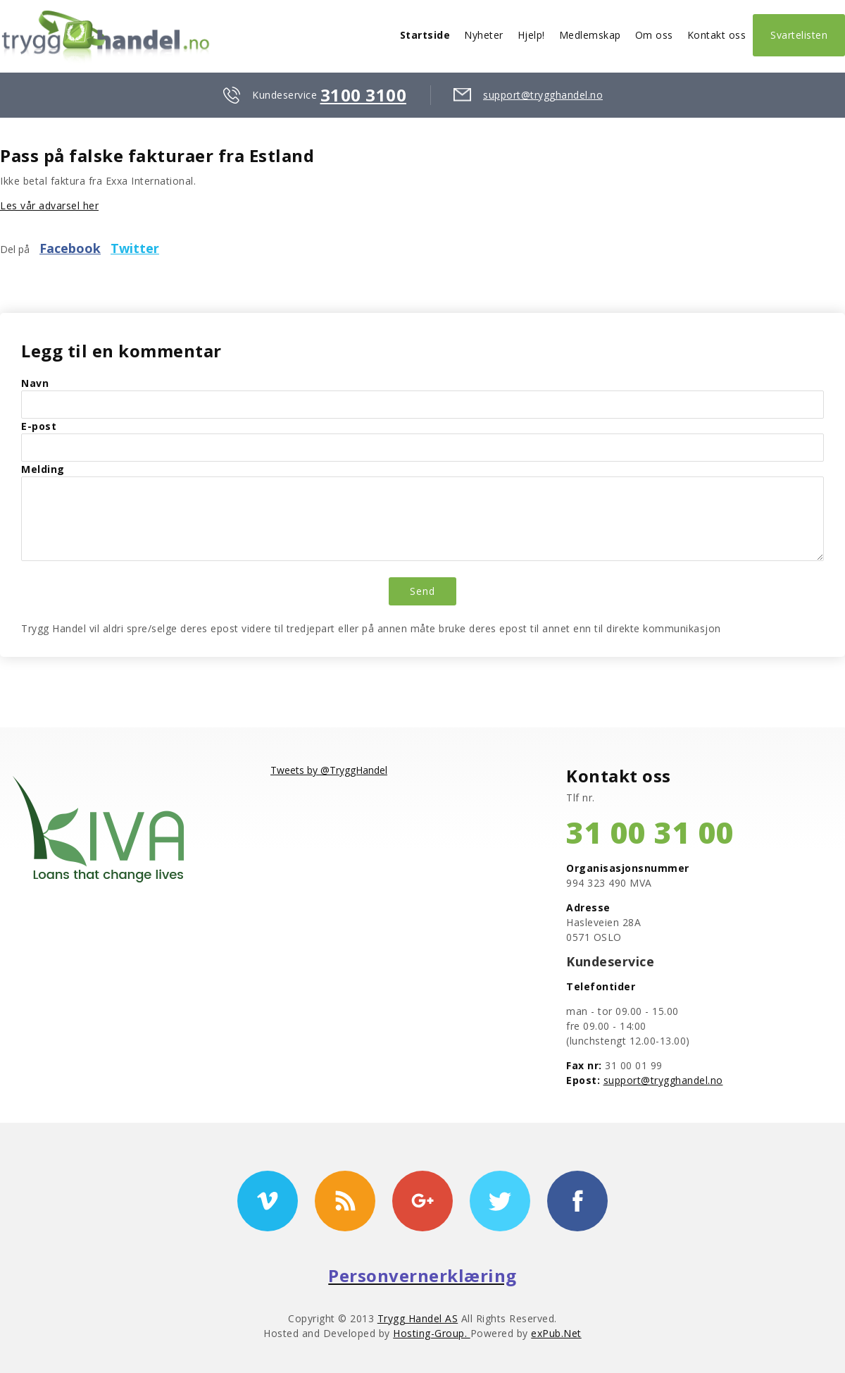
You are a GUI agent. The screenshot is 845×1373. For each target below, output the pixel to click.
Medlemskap (590, 35)
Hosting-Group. (431, 1333)
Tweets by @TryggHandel (328, 770)
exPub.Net (556, 1333)
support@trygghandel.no (543, 94)
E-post (38, 426)
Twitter (135, 248)
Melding (43, 469)
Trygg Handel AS (417, 1318)
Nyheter (483, 35)
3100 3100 (363, 94)
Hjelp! (531, 35)
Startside (425, 35)
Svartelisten (798, 35)
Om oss (654, 35)
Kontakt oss (716, 35)
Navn (35, 383)
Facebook (70, 248)
